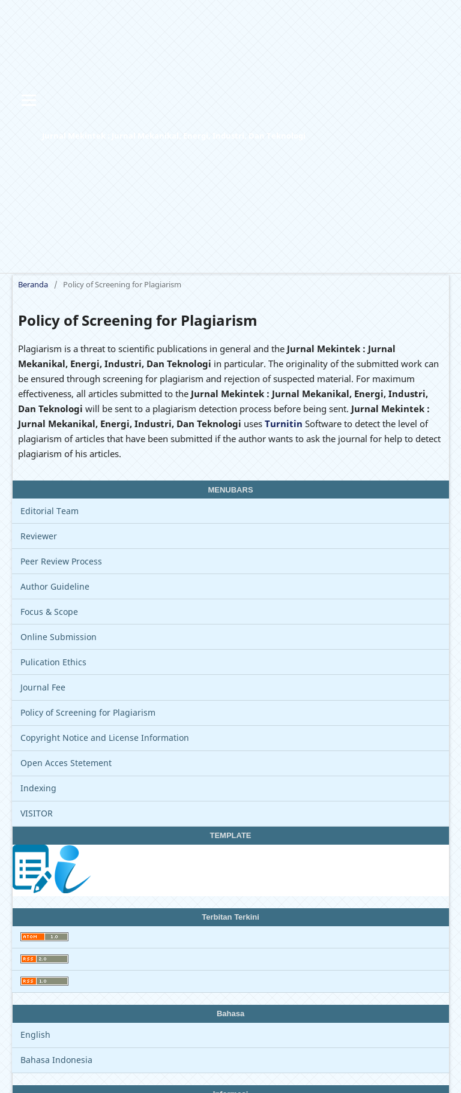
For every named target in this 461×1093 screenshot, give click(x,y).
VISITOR (36, 813)
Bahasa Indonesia (56, 1059)
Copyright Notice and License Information (104, 737)
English (35, 1034)
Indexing (38, 788)
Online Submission (58, 636)
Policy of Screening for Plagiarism (87, 712)
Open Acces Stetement (66, 762)
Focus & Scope (49, 611)
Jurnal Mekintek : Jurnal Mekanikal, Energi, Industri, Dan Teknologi (174, 135)
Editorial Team (49, 511)
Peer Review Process (61, 561)
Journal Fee (42, 687)
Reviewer (38, 536)
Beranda (33, 284)
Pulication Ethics (53, 662)
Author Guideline (54, 586)
